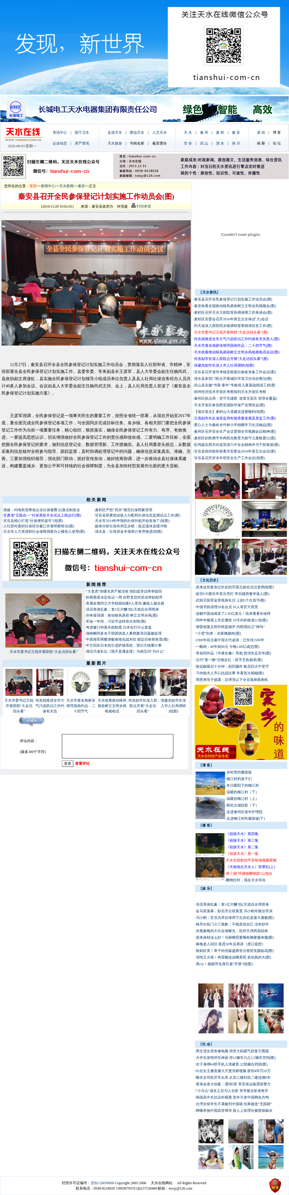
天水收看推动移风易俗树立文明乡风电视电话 (112, 705)
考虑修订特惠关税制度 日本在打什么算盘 (119, 627)
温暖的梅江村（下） (243, 792)
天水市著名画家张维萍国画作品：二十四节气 (80, 705)
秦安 (81, 186)
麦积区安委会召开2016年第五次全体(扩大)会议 (231, 319)
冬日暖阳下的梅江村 (243, 785)
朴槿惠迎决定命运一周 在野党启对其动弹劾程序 (124, 597)
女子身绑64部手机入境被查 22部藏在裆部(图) (232, 1064)
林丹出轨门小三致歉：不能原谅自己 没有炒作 (232, 924)
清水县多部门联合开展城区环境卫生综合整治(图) (233, 378)
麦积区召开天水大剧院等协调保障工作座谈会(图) (233, 312)
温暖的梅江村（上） (243, 799)
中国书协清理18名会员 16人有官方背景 (227, 607)
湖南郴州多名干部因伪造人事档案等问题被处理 (124, 633)
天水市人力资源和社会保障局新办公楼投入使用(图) (44, 531)
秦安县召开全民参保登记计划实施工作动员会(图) (233, 299)
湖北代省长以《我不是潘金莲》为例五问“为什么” (125, 651)
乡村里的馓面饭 (239, 772)
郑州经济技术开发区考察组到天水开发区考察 (230, 392)
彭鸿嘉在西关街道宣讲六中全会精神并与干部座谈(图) (236, 445)
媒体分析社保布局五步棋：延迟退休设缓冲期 (131, 526)
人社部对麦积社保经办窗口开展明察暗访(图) (38, 526)
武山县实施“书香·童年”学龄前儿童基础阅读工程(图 (234, 385)
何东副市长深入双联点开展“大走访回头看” (142, 705)
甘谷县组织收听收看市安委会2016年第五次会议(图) (235, 451)
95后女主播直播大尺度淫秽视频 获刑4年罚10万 (233, 1071)
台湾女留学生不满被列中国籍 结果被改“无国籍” (234, 1104)
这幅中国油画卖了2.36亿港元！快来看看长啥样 (233, 613)
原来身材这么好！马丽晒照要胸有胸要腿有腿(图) (235, 937)
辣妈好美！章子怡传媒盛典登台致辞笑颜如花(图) (235, 951)
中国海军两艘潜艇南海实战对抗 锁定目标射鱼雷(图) (127, 639)
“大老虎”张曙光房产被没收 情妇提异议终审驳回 (124, 591)
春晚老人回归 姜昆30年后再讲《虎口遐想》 (230, 944)
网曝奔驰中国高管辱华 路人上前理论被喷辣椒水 (234, 1110)
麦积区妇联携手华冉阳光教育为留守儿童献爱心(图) (235, 438)
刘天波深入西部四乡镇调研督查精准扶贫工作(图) (233, 326)
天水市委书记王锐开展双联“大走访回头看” (44, 652)
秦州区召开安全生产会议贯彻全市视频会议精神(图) (235, 431)
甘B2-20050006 (102, 1183)
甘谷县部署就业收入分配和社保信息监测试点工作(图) (137, 515)
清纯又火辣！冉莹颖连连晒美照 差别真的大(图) (233, 957)
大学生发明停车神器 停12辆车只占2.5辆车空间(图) (236, 1058)
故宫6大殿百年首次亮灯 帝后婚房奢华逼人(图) (232, 594)
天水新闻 (66, 186)
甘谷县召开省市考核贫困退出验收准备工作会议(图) (235, 372)
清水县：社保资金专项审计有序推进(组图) (128, 531)
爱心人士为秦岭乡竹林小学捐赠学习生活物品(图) (233, 425)
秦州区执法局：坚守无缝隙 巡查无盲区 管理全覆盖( (235, 398)
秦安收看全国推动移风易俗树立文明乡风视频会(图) (235, 306)
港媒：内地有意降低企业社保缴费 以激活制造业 (41, 510)
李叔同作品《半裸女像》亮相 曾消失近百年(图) (233, 653)
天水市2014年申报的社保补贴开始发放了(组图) (132, 521)
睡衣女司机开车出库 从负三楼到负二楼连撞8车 (233, 1077)
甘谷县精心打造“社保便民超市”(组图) (33, 521)
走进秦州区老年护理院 (245, 812)
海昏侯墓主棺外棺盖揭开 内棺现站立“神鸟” (230, 627)
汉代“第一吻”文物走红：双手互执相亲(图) (229, 660)
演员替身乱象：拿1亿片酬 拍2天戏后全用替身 (122, 609)
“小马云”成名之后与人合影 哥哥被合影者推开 (232, 1091)
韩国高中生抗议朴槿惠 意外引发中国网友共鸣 (232, 1097)
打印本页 (141, 206)
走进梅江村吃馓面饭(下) (246, 818)
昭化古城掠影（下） (243, 805)
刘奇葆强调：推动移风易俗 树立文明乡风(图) (122, 615)
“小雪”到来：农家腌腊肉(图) (218, 633)
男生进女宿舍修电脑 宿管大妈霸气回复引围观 (232, 1051)
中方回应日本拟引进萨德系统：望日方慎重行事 (124, 645)
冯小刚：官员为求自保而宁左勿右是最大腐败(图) (235, 918)
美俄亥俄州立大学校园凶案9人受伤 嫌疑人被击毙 (125, 603)
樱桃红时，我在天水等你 (246, 880)
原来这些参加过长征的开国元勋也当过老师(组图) (235, 587)
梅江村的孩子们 (239, 779)
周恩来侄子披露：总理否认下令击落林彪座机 (232, 680)
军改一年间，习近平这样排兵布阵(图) (116, 621)
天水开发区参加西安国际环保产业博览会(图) (229, 405)
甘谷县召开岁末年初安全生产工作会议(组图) (229, 458)
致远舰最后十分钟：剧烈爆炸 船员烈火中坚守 (232, 666)
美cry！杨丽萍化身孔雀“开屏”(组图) (224, 964)
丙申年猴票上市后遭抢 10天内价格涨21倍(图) (232, 620)
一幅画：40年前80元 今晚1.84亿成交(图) (228, 647)
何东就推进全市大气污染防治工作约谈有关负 (49, 705)
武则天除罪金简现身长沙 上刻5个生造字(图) (231, 600)
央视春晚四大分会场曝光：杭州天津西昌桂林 (232, 931)
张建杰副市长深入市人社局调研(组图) (173, 705)
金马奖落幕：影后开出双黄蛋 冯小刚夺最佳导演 (234, 911)
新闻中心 (48, 186)
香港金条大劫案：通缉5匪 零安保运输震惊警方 (233, 1084)
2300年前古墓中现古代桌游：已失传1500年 (230, 640)
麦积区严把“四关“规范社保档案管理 (123, 510)
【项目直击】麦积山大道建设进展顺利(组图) (229, 412)
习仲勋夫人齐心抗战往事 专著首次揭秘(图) (230, 673)
